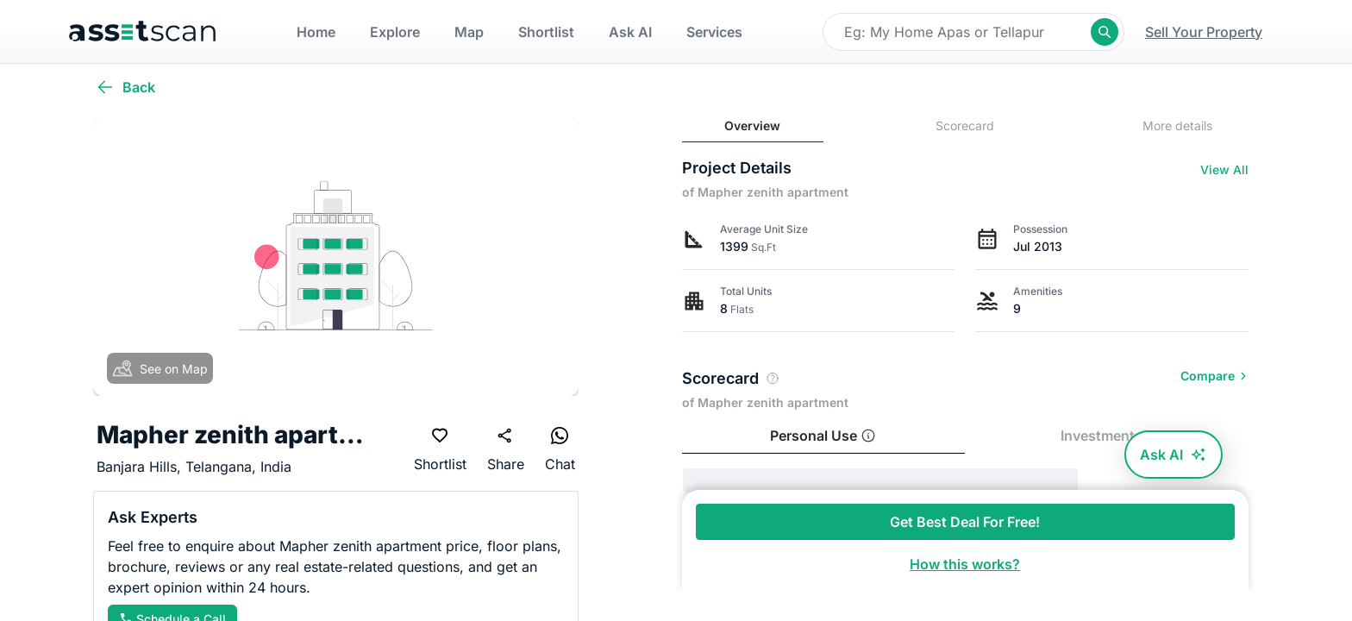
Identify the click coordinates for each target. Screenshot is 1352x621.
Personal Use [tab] (823, 435)
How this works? (965, 564)
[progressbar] (880, 480)
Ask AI (1173, 454)
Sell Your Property (1203, 32)
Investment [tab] (1107, 435)
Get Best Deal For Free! (965, 521)
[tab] (752, 126)
